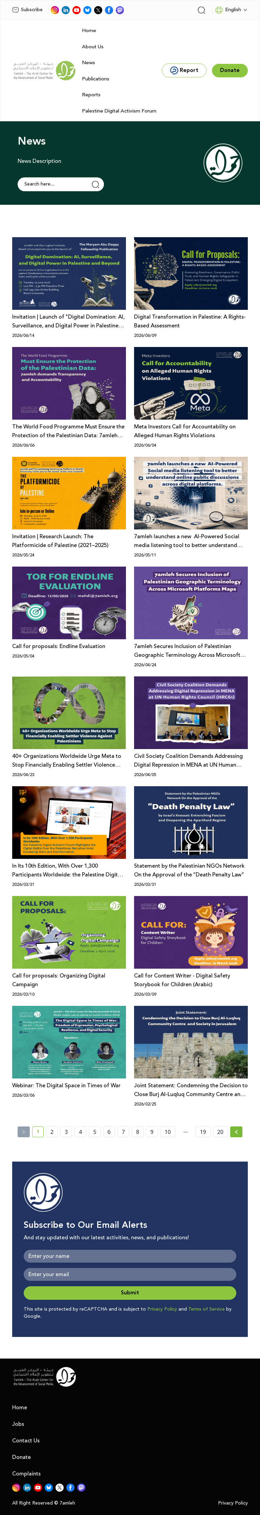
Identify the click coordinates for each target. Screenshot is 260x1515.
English (228, 10)
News (88, 63)
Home (89, 30)
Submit (130, 1293)
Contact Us (26, 1441)
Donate (21, 1457)
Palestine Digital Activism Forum (119, 111)
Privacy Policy (162, 1309)
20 (220, 1132)
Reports (91, 95)
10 (168, 1132)
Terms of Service (206, 1309)
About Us (93, 47)
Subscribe (27, 10)
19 (203, 1132)
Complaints (26, 1474)
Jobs (18, 1424)
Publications (95, 79)
